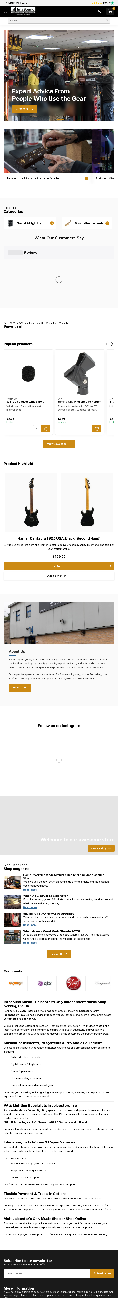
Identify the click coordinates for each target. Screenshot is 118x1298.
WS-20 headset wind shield (25, 340)
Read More (20, 626)
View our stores (52, 1246)
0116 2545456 (19, 1294)
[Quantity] (36, 367)
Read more (30, 828)
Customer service (19, 1246)
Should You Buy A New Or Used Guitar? (48, 852)
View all (59, 892)
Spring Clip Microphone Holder (79, 340)
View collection (59, 382)
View (82, 504)
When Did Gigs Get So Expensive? (45, 834)
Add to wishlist (79, 514)
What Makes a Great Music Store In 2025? (51, 870)
